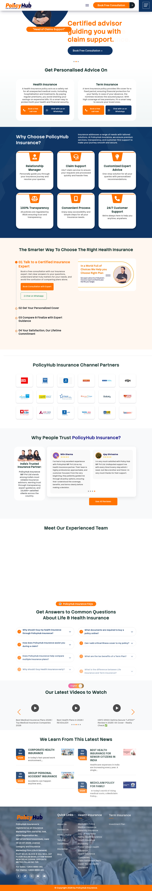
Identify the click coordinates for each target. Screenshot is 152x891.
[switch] (76, 686)
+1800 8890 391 (34, 869)
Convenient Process (76, 208)
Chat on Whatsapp (34, 296)
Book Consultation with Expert (37, 286)
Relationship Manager (35, 168)
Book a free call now (30, 110)
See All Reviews (103, 501)
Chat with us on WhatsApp (55, 110)
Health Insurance (45, 84)
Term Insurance (107, 84)
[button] (74, 61)
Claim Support (76, 166)
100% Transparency (34, 208)
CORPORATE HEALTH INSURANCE (41, 753)
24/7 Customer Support (117, 210)
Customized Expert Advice (117, 168)
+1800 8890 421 (36, 872)
